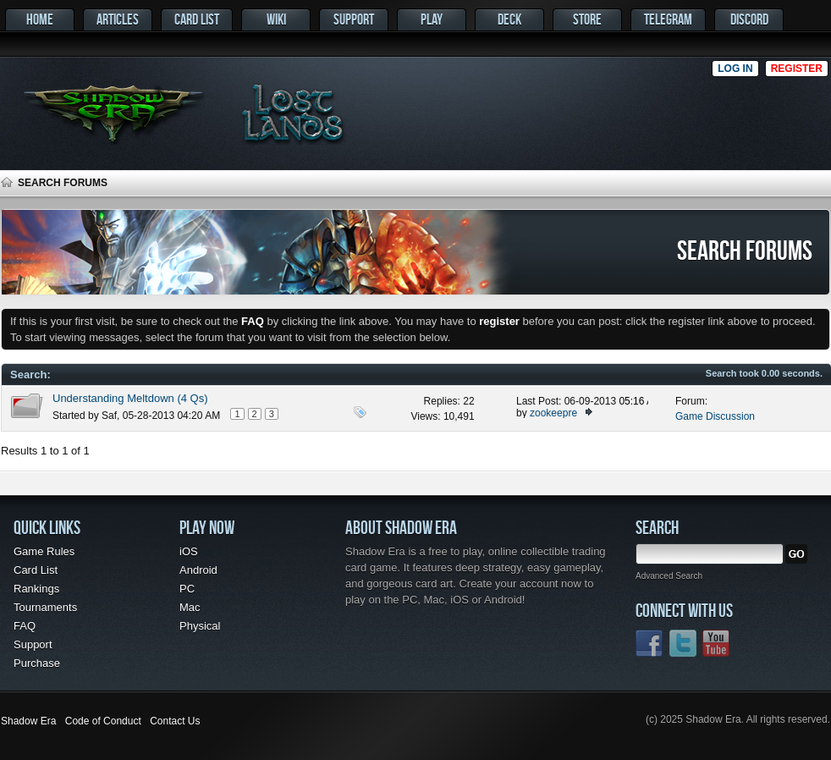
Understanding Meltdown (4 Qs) (130, 398)
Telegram (668, 19)
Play (432, 19)
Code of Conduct (103, 721)
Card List (196, 19)
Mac (190, 607)
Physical (199, 626)
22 (468, 401)
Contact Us (175, 721)
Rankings (36, 588)
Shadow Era (28, 721)
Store (587, 19)
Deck (509, 19)
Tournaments (45, 607)
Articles (117, 19)
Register (797, 68)
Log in (735, 68)
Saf (109, 415)
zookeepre (553, 413)
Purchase (37, 663)
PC (187, 588)
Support (353, 19)
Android (198, 570)
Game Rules (44, 551)
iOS (188, 551)
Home (39, 19)
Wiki (276, 19)
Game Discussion (715, 416)
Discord (749, 19)
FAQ (25, 626)
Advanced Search (669, 576)
